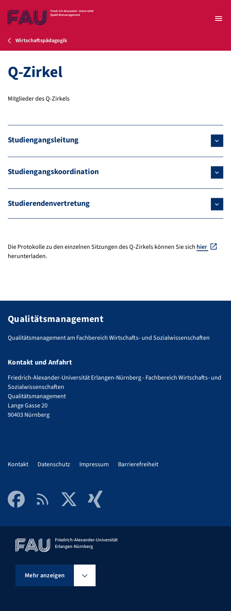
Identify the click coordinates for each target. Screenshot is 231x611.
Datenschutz (54, 464)
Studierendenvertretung (49, 203)
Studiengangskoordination (53, 171)
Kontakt (18, 464)
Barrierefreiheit (138, 464)
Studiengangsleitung (43, 140)
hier (202, 247)
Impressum (94, 464)
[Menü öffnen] (218, 18)
